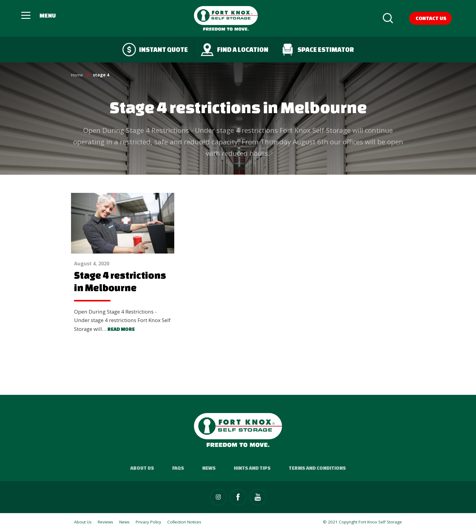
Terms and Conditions (317, 468)
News (209, 468)
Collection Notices (184, 522)
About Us (142, 468)
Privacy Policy (148, 522)
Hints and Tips (252, 468)
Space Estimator (317, 49)
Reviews (105, 522)
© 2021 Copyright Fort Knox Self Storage (362, 522)
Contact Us (431, 18)
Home (77, 75)
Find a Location (234, 49)
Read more (121, 329)
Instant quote (155, 49)
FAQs (178, 468)
